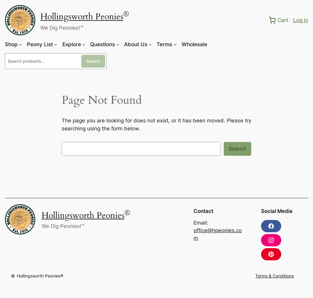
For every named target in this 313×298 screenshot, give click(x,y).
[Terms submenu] (175, 44)
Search (93, 61)
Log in (300, 20)
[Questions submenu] (117, 44)
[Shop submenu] (20, 44)
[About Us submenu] (150, 44)
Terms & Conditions (274, 275)
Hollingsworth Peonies (81, 17)
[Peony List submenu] (55, 44)
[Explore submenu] (83, 44)
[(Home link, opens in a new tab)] (20, 20)
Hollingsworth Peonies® (40, 275)
